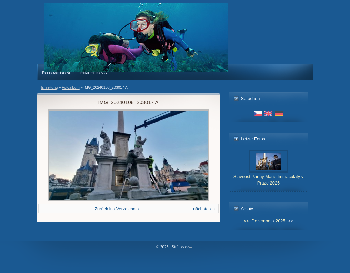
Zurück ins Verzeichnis (116, 208)
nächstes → (205, 208)
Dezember (261, 220)
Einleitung (93, 72)
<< (246, 220)
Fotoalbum (56, 72)
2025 (280, 220)
